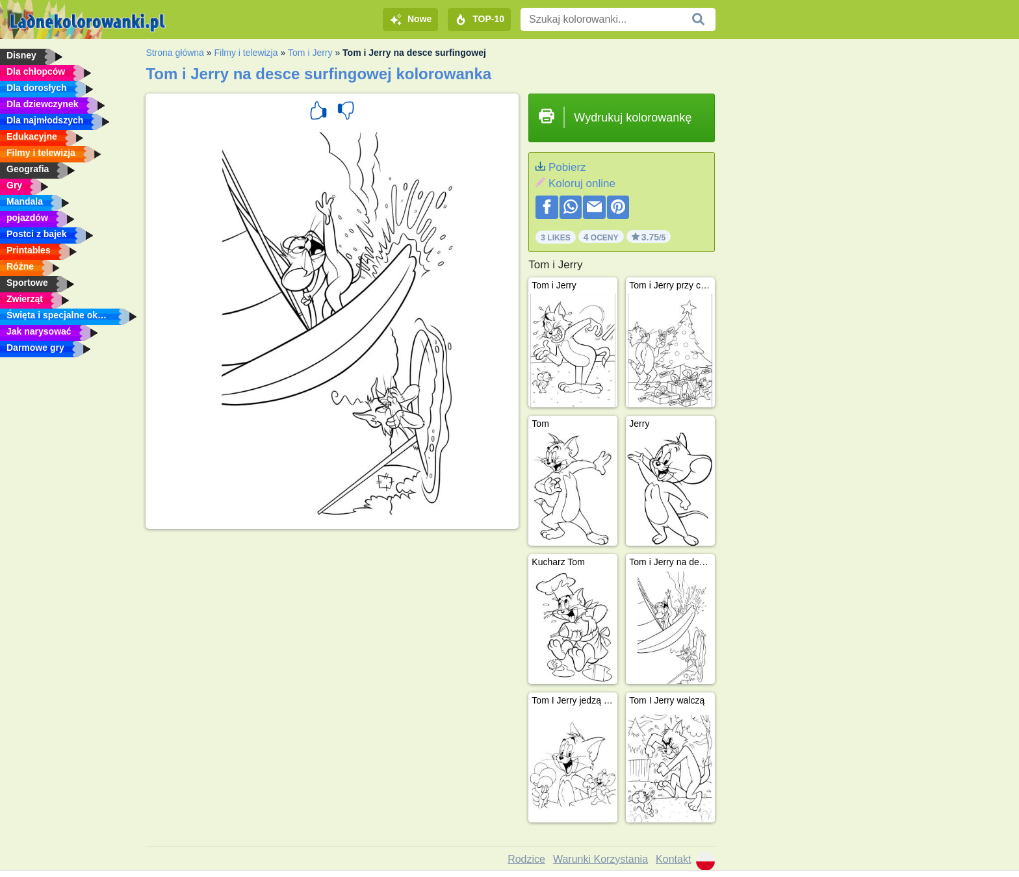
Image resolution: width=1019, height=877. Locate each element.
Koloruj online (581, 183)
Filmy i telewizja (245, 52)
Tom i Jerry (310, 52)
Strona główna (175, 52)
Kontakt (673, 859)
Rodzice (526, 859)
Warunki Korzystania (600, 859)
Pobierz (567, 167)
